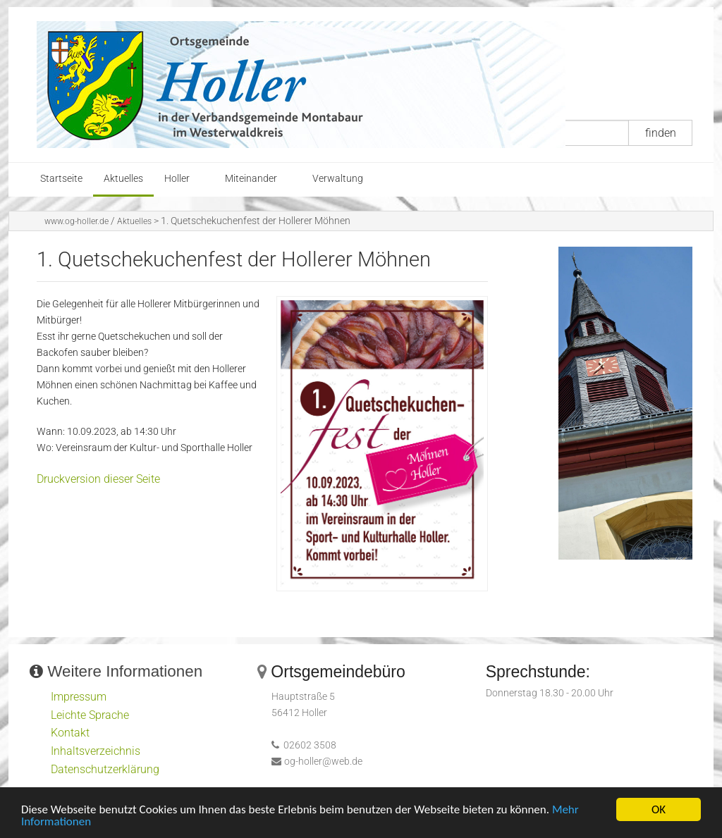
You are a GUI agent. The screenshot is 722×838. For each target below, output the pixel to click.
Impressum (78, 696)
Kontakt (70, 732)
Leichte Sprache (90, 715)
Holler (177, 179)
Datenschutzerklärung (105, 769)
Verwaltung (337, 179)
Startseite (61, 179)
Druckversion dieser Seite (98, 479)
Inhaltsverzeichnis (95, 751)
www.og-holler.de (76, 221)
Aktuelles (123, 179)
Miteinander (251, 179)
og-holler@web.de (323, 762)
